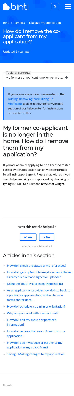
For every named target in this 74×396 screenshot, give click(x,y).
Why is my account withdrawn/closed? (32, 313)
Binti (6, 22)
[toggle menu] (68, 7)
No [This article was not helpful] (48, 237)
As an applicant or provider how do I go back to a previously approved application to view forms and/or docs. (38, 294)
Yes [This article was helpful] (30, 237)
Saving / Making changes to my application (36, 354)
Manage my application (45, 22)
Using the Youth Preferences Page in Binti (35, 283)
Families (19, 22)
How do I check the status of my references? (37, 265)
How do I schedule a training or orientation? (36, 306)
